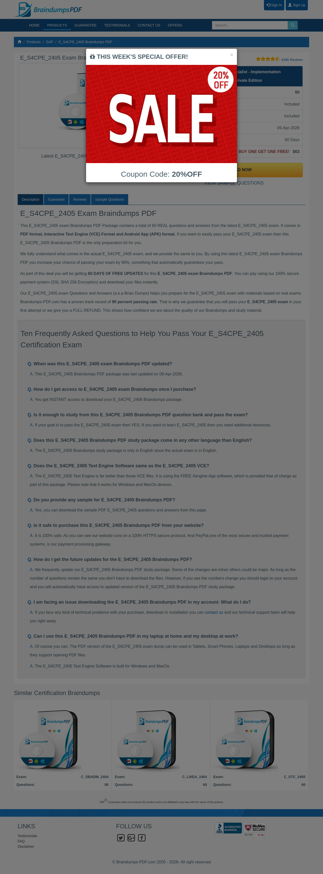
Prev (27, 105)
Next (151, 105)
